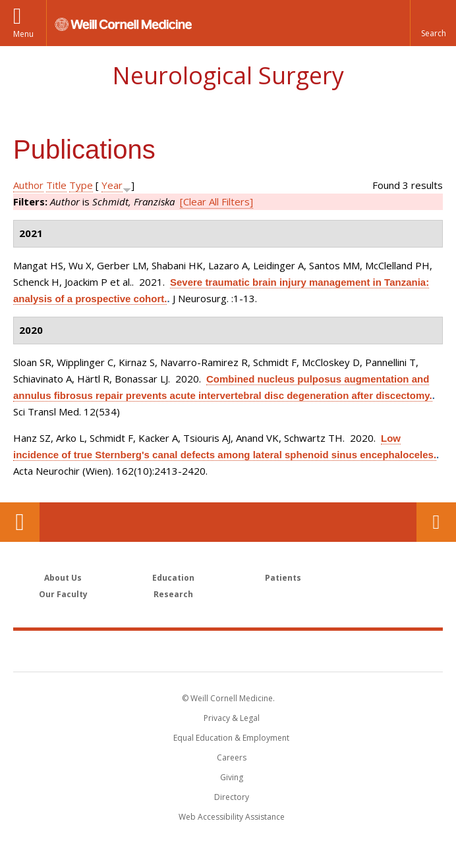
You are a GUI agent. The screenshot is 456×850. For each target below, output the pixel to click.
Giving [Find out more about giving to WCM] (231, 777)
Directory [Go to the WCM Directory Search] (231, 797)
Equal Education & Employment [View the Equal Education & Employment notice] (231, 737)
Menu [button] (23, 34)
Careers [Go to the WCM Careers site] (231, 757)
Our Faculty (63, 594)
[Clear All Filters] (216, 201)
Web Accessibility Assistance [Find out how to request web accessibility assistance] (232, 816)
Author (28, 185)
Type (81, 185)
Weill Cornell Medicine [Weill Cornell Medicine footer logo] (228, 650)
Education (173, 577)
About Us (63, 577)
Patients (283, 577)
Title (56, 185)
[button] (433, 23)
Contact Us (436, 522)
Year (112, 185)
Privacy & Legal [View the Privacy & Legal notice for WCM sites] (232, 718)
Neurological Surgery (228, 75)
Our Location (20, 522)
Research (173, 594)
